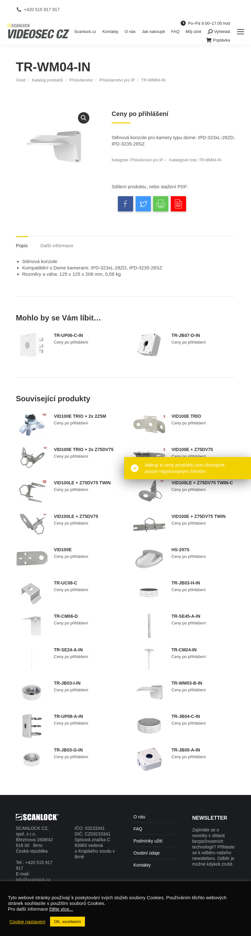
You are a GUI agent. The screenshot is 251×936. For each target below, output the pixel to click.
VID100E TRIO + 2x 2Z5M (80, 416)
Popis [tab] (22, 245)
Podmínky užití (148, 840)
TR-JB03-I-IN (67, 683)
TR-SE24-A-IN (68, 649)
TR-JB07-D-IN (185, 335)
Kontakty (142, 865)
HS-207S (180, 549)
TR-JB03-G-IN (68, 749)
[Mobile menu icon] (240, 32)
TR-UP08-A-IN (68, 716)
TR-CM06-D (66, 616)
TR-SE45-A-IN (185, 616)
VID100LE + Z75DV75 (76, 516)
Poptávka (218, 40)
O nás (139, 816)
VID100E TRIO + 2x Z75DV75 (83, 449)
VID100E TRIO (186, 416)
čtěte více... (61, 909)
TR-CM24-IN (183, 649)
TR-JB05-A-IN (185, 749)
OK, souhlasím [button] (67, 921)
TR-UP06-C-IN (68, 335)
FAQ (137, 828)
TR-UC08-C (65, 582)
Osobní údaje (146, 852)
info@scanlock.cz (33, 879)
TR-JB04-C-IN (185, 716)
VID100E (63, 549)
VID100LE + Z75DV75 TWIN (82, 482)
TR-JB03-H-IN (185, 582)
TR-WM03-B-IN (186, 683)
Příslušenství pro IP (146, 160)
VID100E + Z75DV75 (192, 449)
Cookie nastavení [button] (27, 921)
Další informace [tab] (57, 245)
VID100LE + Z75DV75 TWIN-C (202, 482)
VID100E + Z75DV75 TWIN (198, 516)
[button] (83, 118)
